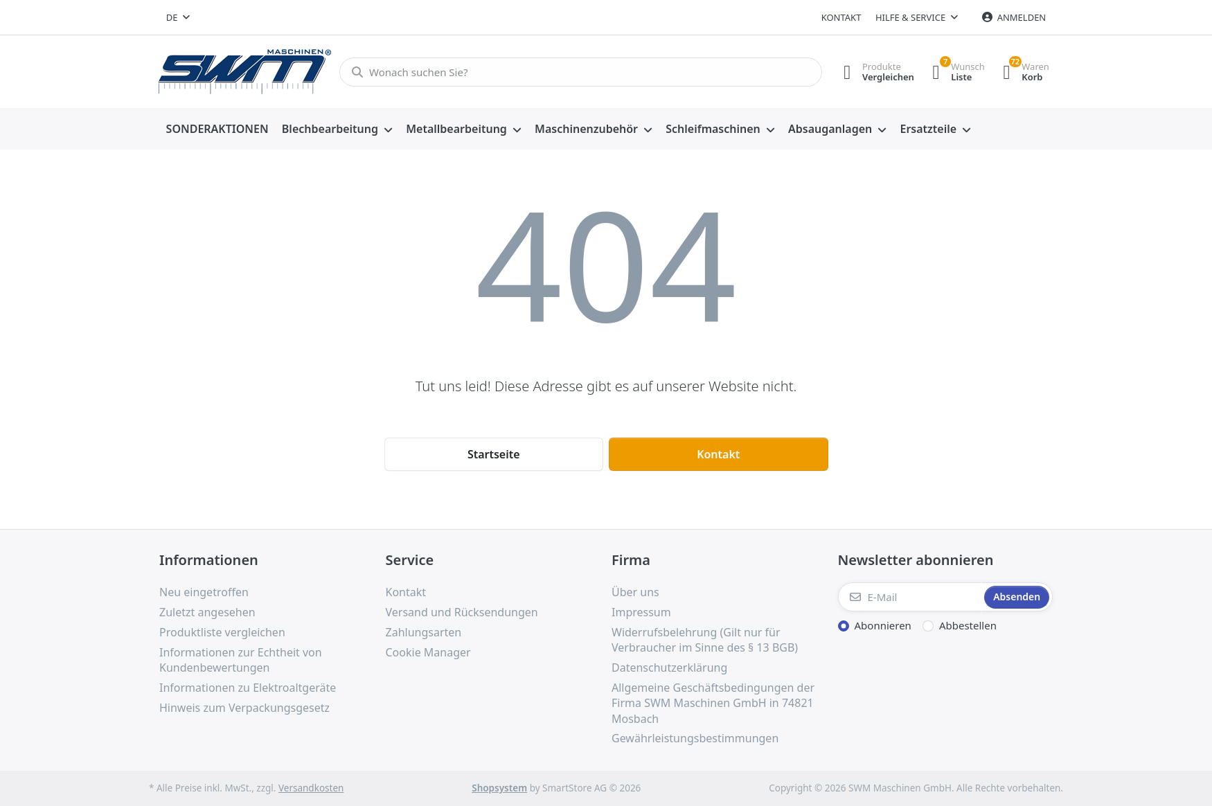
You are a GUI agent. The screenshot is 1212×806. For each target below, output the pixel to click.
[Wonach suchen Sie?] (576, 72)
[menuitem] (217, 129)
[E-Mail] (910, 596)
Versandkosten (311, 788)
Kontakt (841, 17)
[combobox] (178, 17)
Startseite (493, 454)
